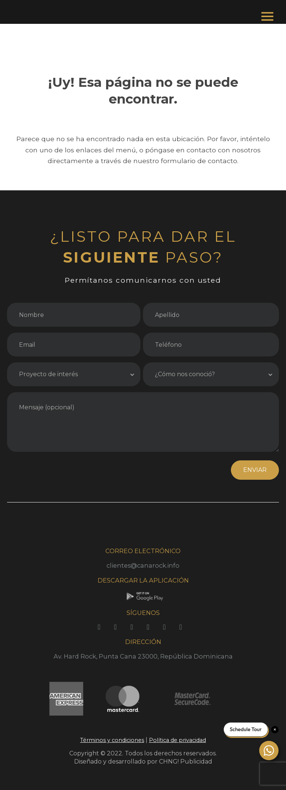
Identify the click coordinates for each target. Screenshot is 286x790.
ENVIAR (255, 469)
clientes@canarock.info (143, 565)
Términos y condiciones (112, 740)
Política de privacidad (177, 740)
